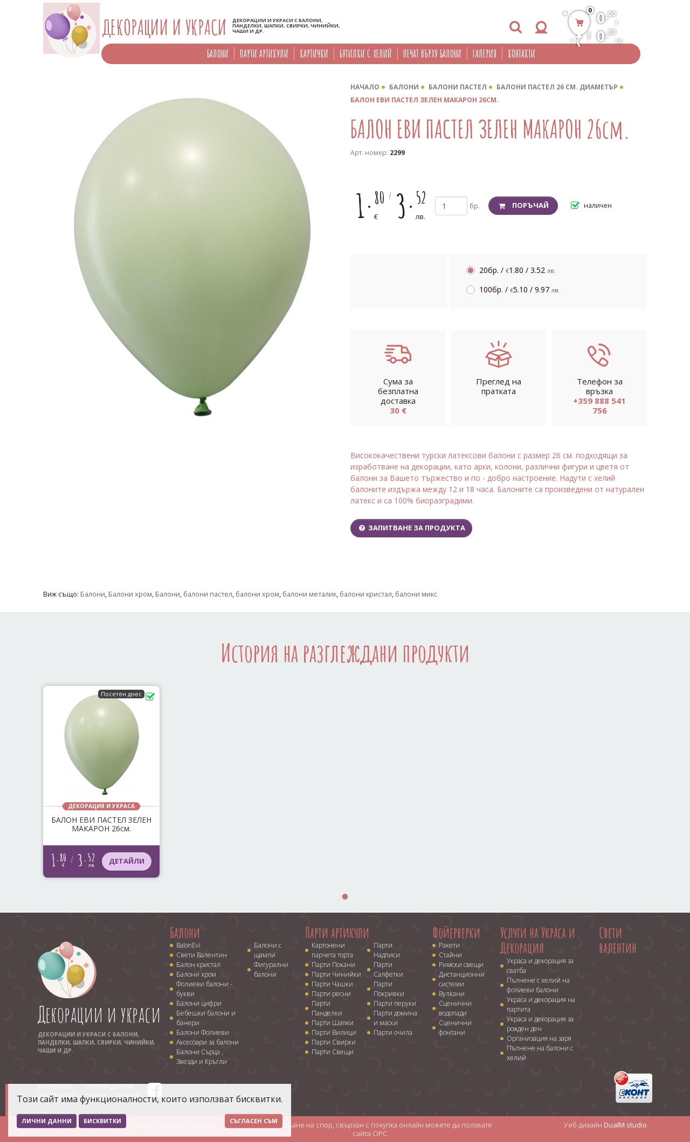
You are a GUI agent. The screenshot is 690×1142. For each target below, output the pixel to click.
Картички (314, 53)
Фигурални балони (271, 969)
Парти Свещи (333, 1051)
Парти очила (393, 1032)
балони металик (309, 594)
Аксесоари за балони (207, 1042)
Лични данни (47, 1121)
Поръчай (523, 205)
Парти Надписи (387, 950)
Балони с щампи (267, 950)
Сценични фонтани (455, 1027)
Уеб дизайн (605, 1125)
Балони (218, 53)
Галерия (484, 53)
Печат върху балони (432, 53)
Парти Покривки (389, 988)
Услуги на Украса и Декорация (537, 940)
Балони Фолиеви (202, 1032)
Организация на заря (539, 1038)
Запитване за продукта (411, 528)
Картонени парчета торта (332, 950)
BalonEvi (188, 945)
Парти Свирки (334, 1042)
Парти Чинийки (336, 974)
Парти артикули (264, 53)
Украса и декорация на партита (541, 1004)
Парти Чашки (332, 984)
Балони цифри (199, 1003)
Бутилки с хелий (366, 53)
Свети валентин (618, 940)
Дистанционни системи (462, 979)
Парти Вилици (334, 1032)
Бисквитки (102, 1121)
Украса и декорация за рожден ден (540, 1023)
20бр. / (517, 270)
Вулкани (452, 993)
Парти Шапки (333, 1022)
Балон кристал (198, 964)
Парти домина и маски (395, 1017)
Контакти (521, 53)
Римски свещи (461, 964)
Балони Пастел (458, 87)
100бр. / (519, 289)
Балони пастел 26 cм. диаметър (557, 87)
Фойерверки (456, 932)
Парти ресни (331, 993)
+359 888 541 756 (599, 405)
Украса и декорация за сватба (540, 965)
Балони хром (130, 594)
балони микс (416, 594)
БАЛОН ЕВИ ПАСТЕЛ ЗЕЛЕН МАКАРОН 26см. (424, 99)
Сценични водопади (455, 1008)
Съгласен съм (254, 1121)
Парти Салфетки (388, 969)
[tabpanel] (101, 782)
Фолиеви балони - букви (204, 988)
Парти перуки (395, 1003)
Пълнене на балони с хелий (540, 1052)
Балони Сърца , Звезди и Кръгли (201, 1056)
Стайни (450, 954)
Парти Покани (333, 964)
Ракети (449, 945)
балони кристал (366, 594)
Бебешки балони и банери (206, 1017)
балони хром (257, 594)
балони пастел (207, 594)
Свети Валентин (201, 954)
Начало (365, 87)
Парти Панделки (327, 1008)
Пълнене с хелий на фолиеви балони (538, 985)
